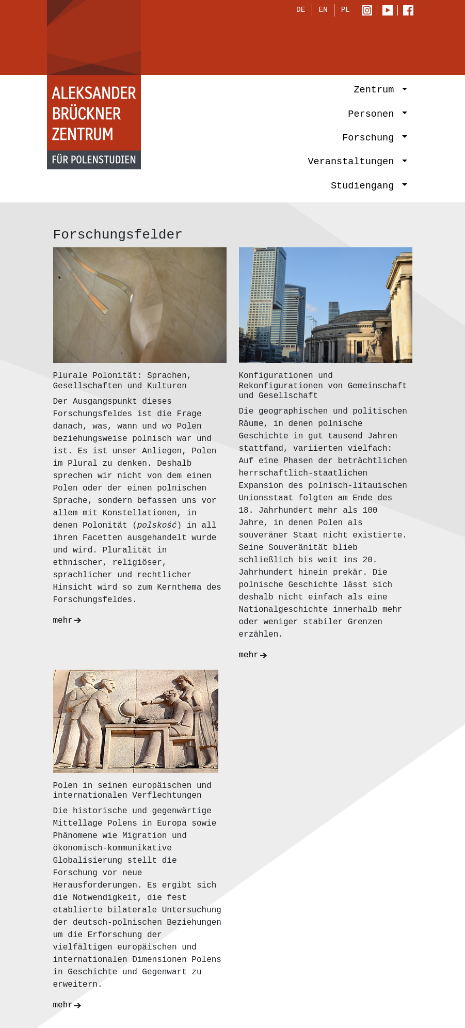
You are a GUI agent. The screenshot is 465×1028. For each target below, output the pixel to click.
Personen (373, 114)
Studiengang (365, 186)
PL (345, 11)
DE (300, 11)
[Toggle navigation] (394, 44)
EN (322, 11)
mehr (63, 608)
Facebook (411, 11)
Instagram (369, 11)
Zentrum (376, 91)
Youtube (389, 11)
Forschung (370, 139)
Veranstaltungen (353, 162)
